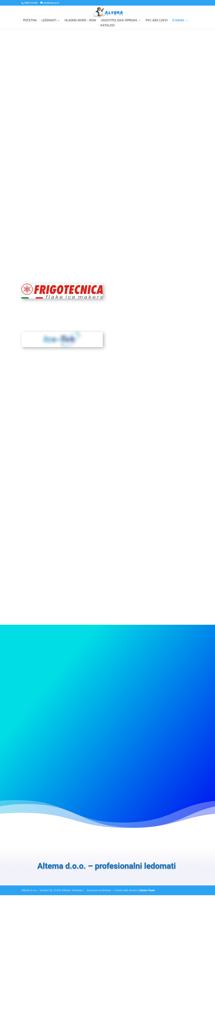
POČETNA (30, 20)
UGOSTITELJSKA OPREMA (119, 20)
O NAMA (178, 20)
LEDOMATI (48, 20)
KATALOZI (107, 25)
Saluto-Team (147, 890)
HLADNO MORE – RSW (80, 20)
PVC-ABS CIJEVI (157, 20)
